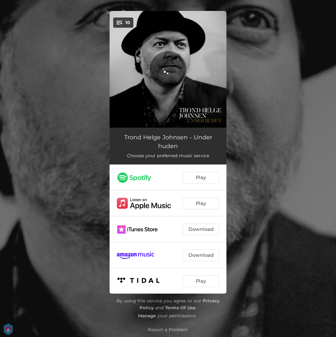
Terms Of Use (180, 307)
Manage (147, 315)
